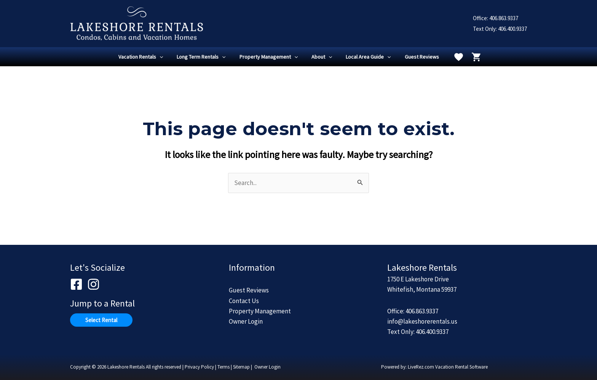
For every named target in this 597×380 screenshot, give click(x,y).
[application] (167, 56)
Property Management (260, 311)
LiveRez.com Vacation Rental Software (448, 367)
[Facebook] (76, 284)
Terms (223, 367)
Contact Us (244, 301)
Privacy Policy (199, 367)
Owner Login (246, 321)
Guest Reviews (249, 290)
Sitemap (241, 367)
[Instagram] (93, 284)
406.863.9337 (503, 18)
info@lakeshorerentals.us (422, 321)
